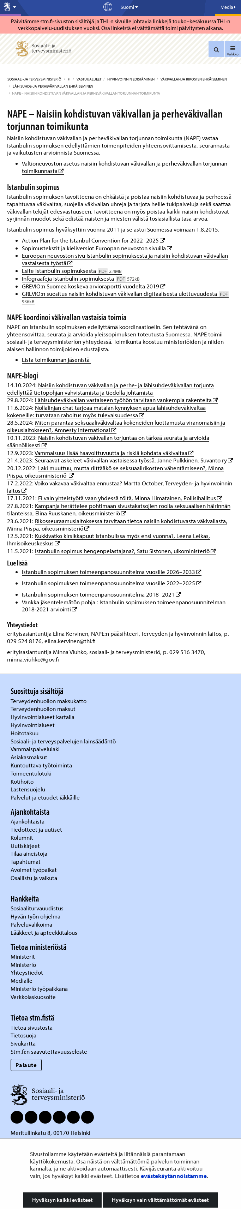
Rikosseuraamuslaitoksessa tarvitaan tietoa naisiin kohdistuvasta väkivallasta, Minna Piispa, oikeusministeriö (117, 524)
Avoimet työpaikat (34, 869)
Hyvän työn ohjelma (35, 916)
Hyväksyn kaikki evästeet (62, 1199)
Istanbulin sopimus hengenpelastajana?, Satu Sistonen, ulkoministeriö (125, 551)
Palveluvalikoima (31, 924)
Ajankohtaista (27, 821)
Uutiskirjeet (26, 845)
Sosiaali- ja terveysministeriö (34, 79)
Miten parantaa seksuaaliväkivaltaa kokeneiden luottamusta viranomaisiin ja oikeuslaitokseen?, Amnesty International (116, 426)
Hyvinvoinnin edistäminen (131, 79)
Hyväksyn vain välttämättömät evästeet (160, 1199)
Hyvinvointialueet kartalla (43, 716)
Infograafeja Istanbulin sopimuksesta (81, 278)
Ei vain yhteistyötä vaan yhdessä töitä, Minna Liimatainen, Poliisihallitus (130, 498)
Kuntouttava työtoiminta (41, 765)
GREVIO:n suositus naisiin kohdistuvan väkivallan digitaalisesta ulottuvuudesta (125, 297)
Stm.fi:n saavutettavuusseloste (49, 1051)
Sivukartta (23, 1043)
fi (69, 79)
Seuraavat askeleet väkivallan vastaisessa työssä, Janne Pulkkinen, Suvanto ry (134, 460)
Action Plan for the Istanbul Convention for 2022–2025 (93, 240)
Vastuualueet (88, 79)
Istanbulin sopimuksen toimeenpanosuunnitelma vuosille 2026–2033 (111, 571)
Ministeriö (24, 964)
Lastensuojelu (29, 789)
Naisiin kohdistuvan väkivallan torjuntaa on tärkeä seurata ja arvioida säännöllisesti (108, 441)
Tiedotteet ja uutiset (37, 829)
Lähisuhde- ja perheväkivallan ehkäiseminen (52, 86)
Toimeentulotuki (32, 773)
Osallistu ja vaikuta (34, 877)
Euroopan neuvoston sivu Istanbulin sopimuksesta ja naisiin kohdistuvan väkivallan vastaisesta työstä (125, 259)
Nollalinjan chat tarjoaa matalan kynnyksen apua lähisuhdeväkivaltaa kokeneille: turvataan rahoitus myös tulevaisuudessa (106, 411)
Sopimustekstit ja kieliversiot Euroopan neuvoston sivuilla (97, 248)
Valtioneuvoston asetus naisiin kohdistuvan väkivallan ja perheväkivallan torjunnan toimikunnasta (124, 167)
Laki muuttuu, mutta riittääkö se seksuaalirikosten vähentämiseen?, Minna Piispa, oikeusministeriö (115, 471)
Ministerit (23, 956)
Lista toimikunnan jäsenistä (56, 359)
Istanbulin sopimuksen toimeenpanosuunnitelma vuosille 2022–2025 (111, 583)
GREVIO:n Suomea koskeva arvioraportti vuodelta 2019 (93, 286)
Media (228, 7)
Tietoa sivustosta (32, 1027)
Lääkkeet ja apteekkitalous (44, 932)
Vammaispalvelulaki (36, 749)
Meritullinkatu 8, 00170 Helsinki (50, 1132)
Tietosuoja (23, 1035)
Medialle (22, 980)
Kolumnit (23, 837)
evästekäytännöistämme (174, 1175)
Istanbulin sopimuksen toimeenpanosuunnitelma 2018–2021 (101, 594)
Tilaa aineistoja (29, 853)
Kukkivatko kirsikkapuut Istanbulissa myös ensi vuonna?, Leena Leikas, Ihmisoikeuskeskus (108, 539)
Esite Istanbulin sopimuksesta (72, 270)
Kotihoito (22, 781)
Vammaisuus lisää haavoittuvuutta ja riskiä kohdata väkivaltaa (114, 452)
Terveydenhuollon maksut (44, 708)
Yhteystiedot (27, 972)
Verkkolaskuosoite (34, 996)
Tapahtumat (26, 861)
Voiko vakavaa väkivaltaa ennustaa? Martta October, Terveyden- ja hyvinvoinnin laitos (119, 486)
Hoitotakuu (25, 733)
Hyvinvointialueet (33, 725)
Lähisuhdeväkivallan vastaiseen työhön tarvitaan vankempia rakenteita (126, 399)
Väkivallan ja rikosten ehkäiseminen (193, 79)
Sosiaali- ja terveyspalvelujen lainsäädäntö (64, 741)
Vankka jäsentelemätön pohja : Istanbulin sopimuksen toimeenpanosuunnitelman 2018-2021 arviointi (123, 605)
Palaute (26, 1065)
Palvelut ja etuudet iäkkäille (45, 797)
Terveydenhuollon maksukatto (49, 701)
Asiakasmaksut (29, 757)
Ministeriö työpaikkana (40, 988)
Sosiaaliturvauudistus (37, 908)
